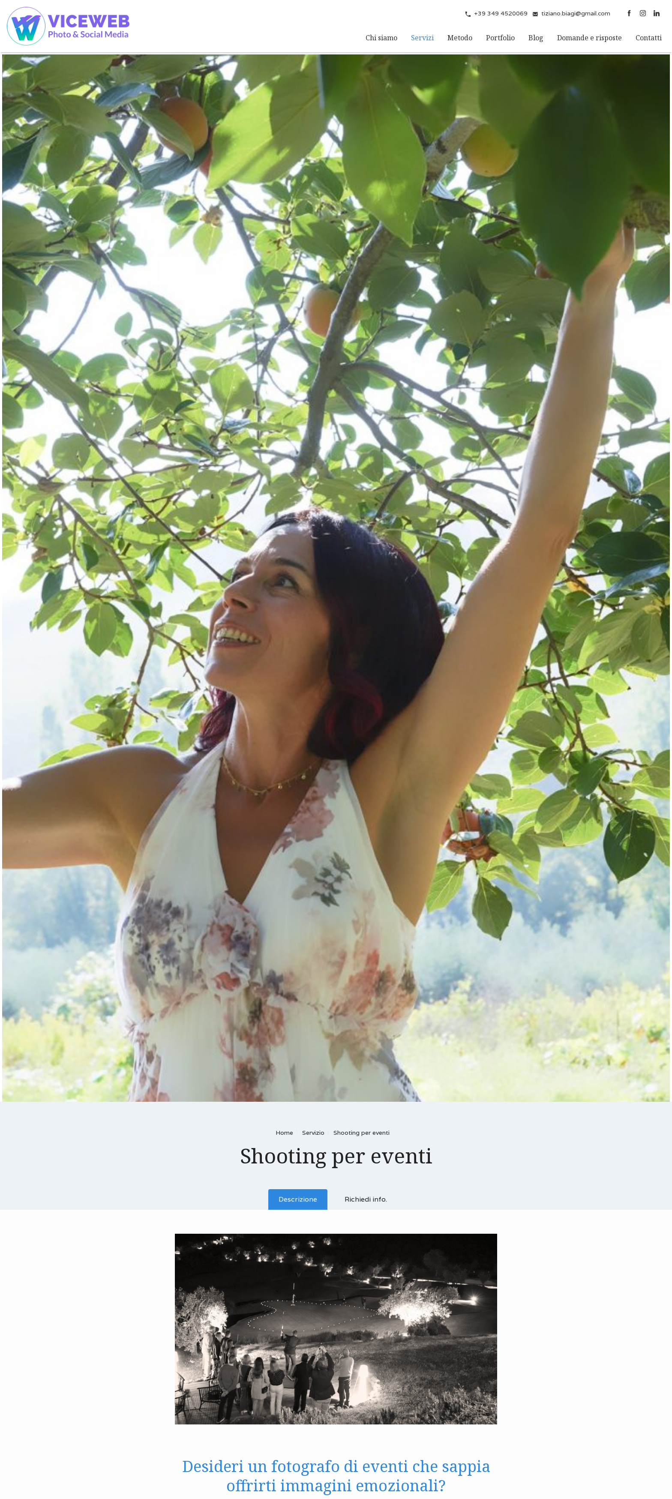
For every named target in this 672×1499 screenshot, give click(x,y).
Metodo (459, 37)
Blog (535, 37)
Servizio (313, 1132)
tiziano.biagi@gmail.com (575, 13)
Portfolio (500, 37)
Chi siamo (381, 37)
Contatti (649, 37)
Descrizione (298, 1199)
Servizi (422, 37)
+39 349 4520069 (501, 13)
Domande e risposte (589, 37)
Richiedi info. (366, 1199)
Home (284, 1132)
